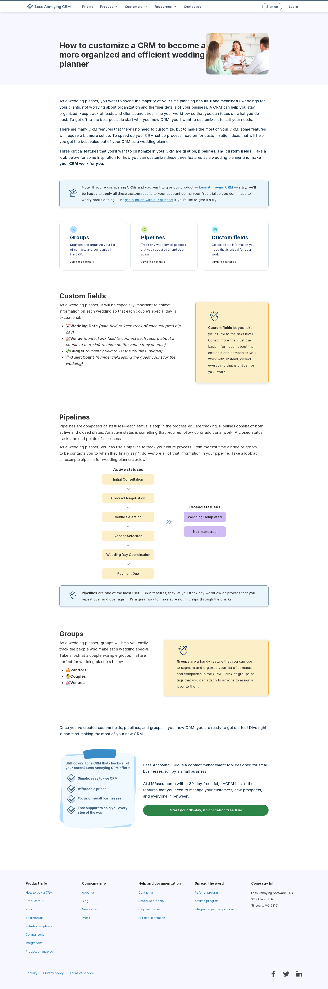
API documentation (151, 918)
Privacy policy (53, 973)
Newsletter (89, 909)
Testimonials (35, 918)
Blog (85, 901)
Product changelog (39, 951)
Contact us (146, 892)
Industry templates (39, 926)
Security (31, 973)
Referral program (207, 892)
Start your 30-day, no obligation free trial (206, 810)
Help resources (149, 909)
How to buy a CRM (39, 892)
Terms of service (81, 973)
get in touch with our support (149, 200)
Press (86, 918)
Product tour (35, 901)
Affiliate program (206, 901)
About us (88, 892)
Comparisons (35, 934)
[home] (50, 6)
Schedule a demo (151, 901)
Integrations (34, 943)
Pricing (31, 909)
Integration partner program (214, 909)
